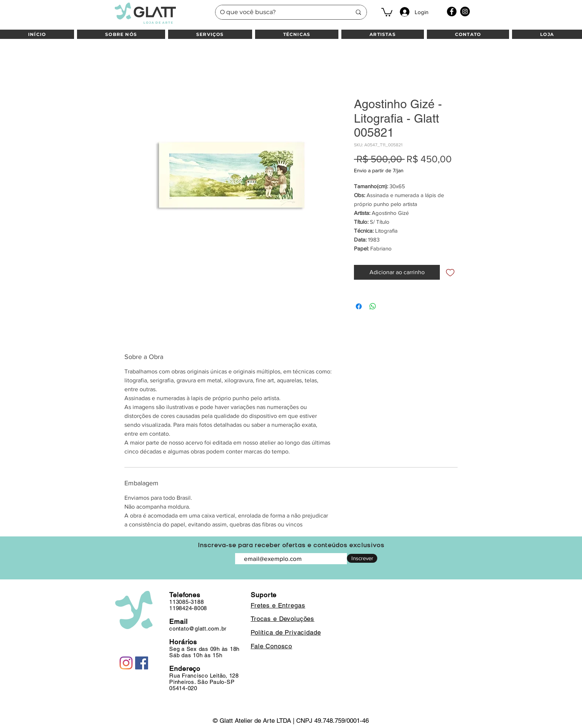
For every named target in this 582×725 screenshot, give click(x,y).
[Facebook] (451, 11)
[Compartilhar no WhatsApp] (372, 306)
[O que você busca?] (280, 12)
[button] (386, 11)
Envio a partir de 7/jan (379, 170)
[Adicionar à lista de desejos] (450, 272)
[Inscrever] (362, 558)
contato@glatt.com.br (198, 628)
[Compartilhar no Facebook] (358, 306)
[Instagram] (465, 11)
